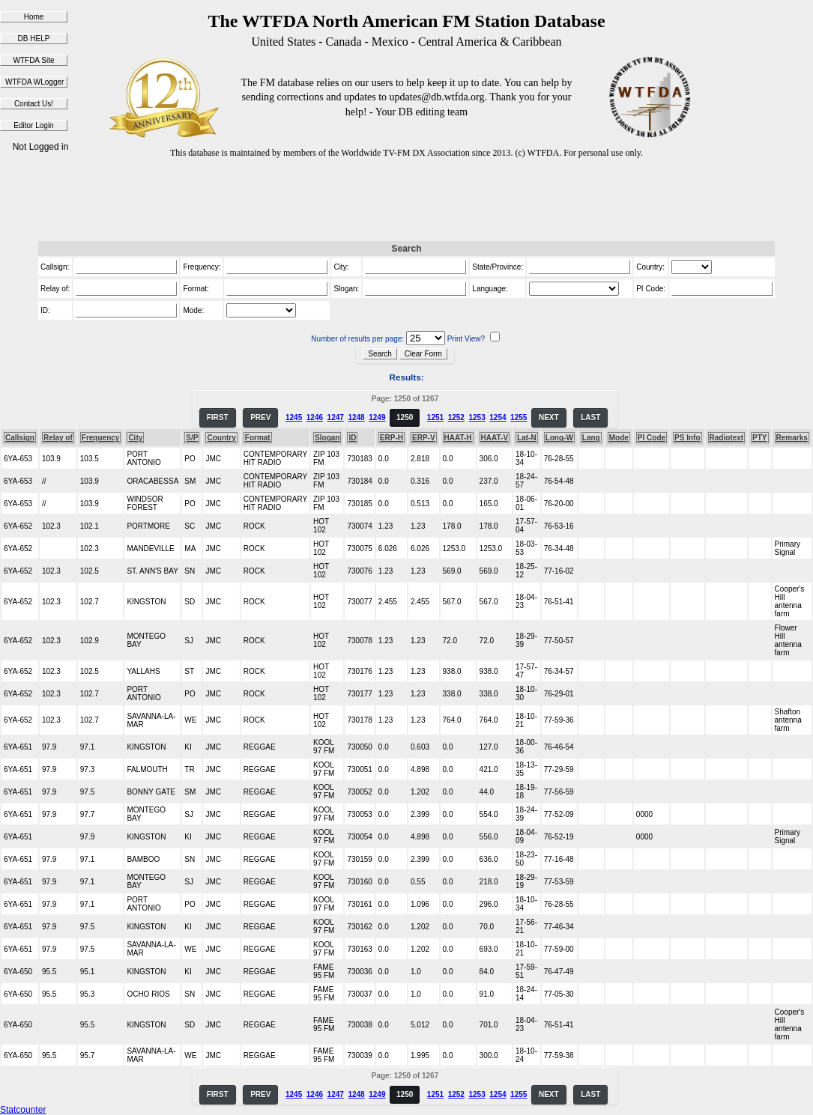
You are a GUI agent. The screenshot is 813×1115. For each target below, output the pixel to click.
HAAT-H (458, 438)
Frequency (101, 438)
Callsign (19, 438)
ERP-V (423, 438)
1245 (293, 417)
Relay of (58, 438)
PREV (260, 417)
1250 (404, 417)
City (135, 438)
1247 (335, 417)
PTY (759, 438)
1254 (497, 417)
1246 (314, 417)
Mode (619, 438)
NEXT (549, 417)
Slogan (327, 438)
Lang (591, 438)
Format (258, 438)
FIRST (218, 417)
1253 (476, 417)
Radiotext (727, 438)
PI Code (651, 438)
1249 (377, 417)
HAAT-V (494, 438)
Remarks (792, 438)
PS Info (687, 438)
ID (352, 438)
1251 (435, 417)
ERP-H (391, 438)
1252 (456, 417)
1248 (356, 417)
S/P (192, 438)
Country (221, 438)
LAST (590, 417)
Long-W (559, 438)
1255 (518, 417)
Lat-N (527, 438)
